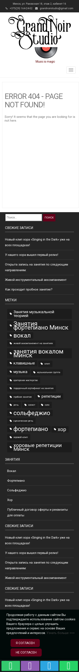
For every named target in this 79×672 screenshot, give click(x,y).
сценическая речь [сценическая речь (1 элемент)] (23, 421)
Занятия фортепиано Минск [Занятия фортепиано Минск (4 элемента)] (40, 326)
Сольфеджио (17, 490)
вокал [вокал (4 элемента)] (22, 335)
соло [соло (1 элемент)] (47, 405)
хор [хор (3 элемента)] (62, 429)
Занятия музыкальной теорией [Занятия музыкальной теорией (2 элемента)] (33, 313)
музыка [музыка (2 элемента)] (20, 371)
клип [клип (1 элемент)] (47, 363)
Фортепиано (16, 481)
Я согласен (25, 643)
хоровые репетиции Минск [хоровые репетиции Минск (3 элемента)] (37, 447)
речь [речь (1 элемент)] (16, 405)
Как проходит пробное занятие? (28, 289)
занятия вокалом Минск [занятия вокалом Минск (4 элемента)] (38, 353)
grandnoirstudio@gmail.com (56, 8)
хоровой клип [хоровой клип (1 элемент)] (20, 437)
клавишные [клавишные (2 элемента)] (24, 363)
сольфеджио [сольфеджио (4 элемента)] (31, 413)
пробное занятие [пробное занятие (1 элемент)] (22, 397)
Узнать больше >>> (61, 633)
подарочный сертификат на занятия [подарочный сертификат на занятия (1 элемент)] (33, 388)
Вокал (11, 471)
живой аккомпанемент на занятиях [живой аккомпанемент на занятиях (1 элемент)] (33, 343)
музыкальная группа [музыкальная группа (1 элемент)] (48, 372)
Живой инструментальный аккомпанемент (36, 280)
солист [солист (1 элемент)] (31, 405)
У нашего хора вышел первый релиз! (31, 255)
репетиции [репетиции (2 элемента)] (51, 396)
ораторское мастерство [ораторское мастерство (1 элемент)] (25, 380)
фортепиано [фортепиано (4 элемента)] (30, 429)
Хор (10, 500)
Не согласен (26, 652)
